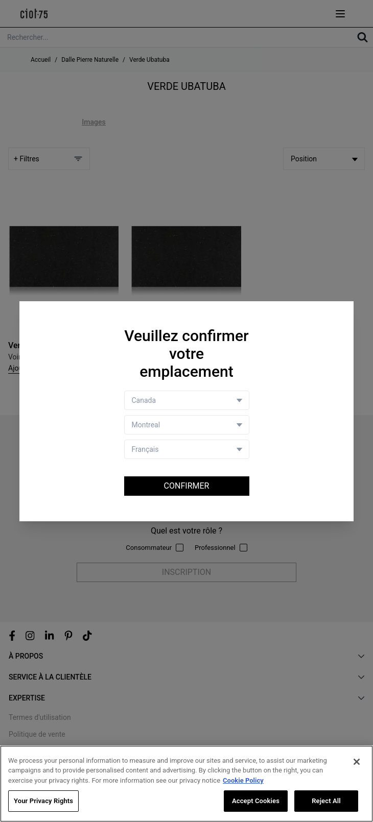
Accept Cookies (255, 801)
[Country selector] (186, 400)
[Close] (356, 762)
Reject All (326, 801)
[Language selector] (186, 449)
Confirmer (186, 486)
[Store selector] (186, 424)
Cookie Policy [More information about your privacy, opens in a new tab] (243, 780)
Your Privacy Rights (43, 801)
